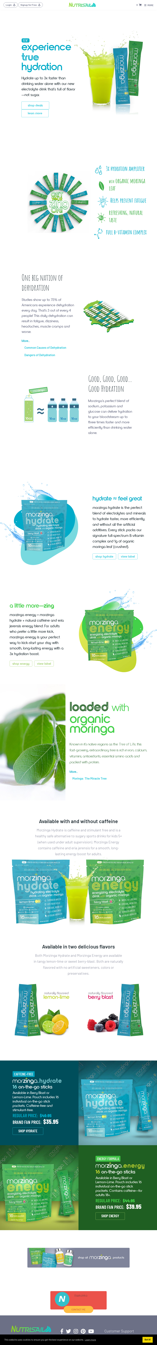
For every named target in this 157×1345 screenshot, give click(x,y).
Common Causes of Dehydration (45, 347)
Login (11, 4)
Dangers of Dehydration (39, 355)
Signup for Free (30, 4)
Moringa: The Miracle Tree (89, 778)
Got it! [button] (148, 1339)
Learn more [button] (90, 1339)
